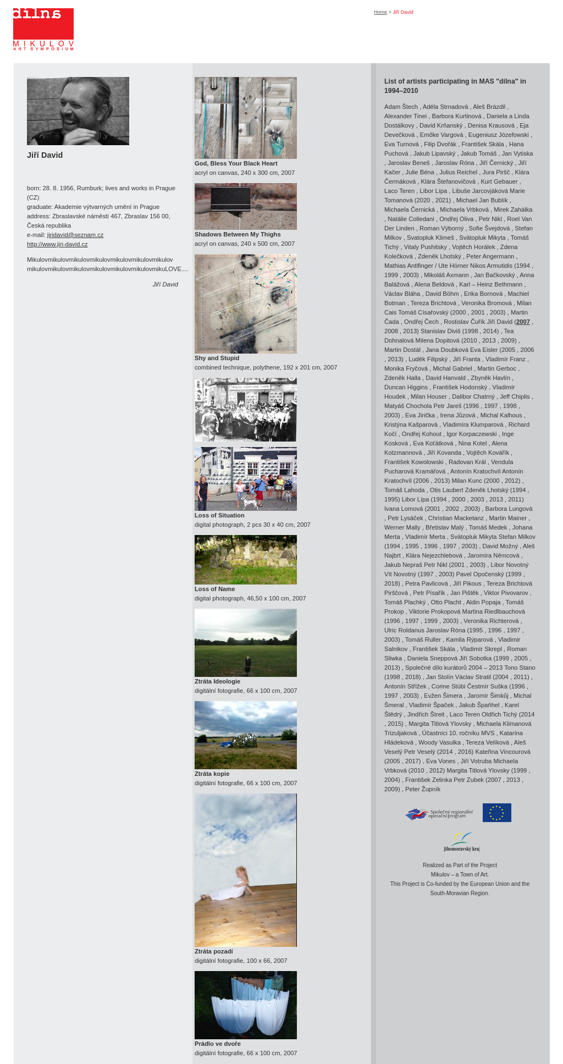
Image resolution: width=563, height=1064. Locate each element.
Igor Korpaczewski (471, 434)
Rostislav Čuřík (464, 321)
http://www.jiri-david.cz (57, 244)
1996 (472, 406)
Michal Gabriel (452, 368)
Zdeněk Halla (402, 377)
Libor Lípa (433, 191)
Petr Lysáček (405, 518)
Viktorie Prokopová (435, 611)
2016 (465, 751)
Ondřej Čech (421, 321)
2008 (391, 331)
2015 (394, 723)
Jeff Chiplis (515, 396)
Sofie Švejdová (489, 228)
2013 (410, 331)
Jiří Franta (466, 359)
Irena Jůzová (457, 415)
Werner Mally (402, 527)
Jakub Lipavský (434, 153)
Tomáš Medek (488, 527)
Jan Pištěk (464, 592)
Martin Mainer (508, 518)
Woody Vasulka (439, 742)
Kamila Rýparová (469, 639)
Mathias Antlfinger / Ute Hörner (426, 265)
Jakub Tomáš (479, 153)
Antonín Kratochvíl (476, 471)
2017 (412, 761)
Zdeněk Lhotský (439, 256)
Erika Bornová (483, 293)
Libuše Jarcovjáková (480, 191)
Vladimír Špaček (431, 705)
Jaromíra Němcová (493, 555)
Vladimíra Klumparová (473, 424)
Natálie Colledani (411, 219)
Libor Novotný (509, 564)
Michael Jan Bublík (482, 200)
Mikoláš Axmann (446, 275)
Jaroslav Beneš (409, 162)
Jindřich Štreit (426, 714)
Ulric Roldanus (404, 630)
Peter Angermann (490, 256)
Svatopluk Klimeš (430, 237)
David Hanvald (446, 377)
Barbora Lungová (509, 508)
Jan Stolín (440, 677)
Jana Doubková (447, 349)
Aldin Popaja (483, 602)
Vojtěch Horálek (473, 247)
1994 (523, 265)
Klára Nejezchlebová (434, 555)
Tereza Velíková (487, 742)
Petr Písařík (429, 592)
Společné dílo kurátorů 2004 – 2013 (454, 667)
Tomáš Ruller (423, 639)
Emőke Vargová (441, 134)
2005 (508, 349)
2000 (459, 312)
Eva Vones (441, 761)
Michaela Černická (409, 209)
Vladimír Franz (505, 359)
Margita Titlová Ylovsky (440, 723)
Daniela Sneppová (432, 658)
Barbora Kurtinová (456, 116)
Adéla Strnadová (445, 106)
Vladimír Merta (425, 536)
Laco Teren (399, 191)
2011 (515, 499)
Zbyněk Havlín (490, 377)
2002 (452, 508)
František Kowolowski (414, 462)
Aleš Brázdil (489, 106)
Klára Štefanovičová (448, 181)
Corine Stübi (449, 686)
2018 (391, 583)
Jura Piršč (496, 172)
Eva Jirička (420, 415)
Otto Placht (446, 602)
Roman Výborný (441, 228)
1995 (391, 499)
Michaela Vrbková (464, 209)
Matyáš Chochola (408, 406)
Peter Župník (422, 789)
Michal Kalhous (501, 415)
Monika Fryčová (406, 368)
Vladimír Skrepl (481, 649)
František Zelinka (428, 779)
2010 (470, 340)
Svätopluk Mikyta (482, 237)
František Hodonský (460, 387)
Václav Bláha (402, 293)
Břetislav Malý (445, 527)
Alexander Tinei (405, 116)
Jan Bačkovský (494, 275)
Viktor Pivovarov (506, 592)
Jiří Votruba (476, 761)
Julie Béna (420, 172)
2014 (490, 331)
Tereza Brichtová (433, 303)
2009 (508, 340)
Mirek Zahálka (513, 209)
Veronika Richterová (490, 621)
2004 (502, 677)
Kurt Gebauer (499, 181)
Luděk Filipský (428, 359)
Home (380, 12)
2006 (527, 349)
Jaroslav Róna (454, 162)
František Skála (483, 144)
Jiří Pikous (467, 583)
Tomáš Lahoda (404, 490)
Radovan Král (467, 462)
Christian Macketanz (456, 518)
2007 (523, 321)
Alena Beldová (434, 284)
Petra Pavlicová (426, 583)
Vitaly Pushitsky (425, 247)
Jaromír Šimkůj (488, 695)
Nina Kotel (473, 443)
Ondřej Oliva (456, 219)
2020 (423, 200)
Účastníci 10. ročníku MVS (458, 733)
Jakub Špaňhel (479, 705)
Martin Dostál (402, 349)
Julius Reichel (458, 172)
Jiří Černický (496, 162)
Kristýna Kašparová (411, 424)
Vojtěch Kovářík (487, 452)
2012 (511, 480)
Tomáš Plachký (405, 602)
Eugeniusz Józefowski (498, 134)
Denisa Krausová (491, 125)
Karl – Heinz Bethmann (490, 284)
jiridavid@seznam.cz (75, 234)
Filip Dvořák (440, 144)
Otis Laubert (446, 490)
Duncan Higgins (406, 387)
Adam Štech (401, 106)
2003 (410, 275)
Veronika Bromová (486, 303)
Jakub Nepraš (403, 564)
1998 (471, 331)
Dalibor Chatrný (473, 396)
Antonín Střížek (405, 686)
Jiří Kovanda (444, 452)
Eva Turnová (401, 144)
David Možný (500, 546)
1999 (391, 275)
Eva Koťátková (433, 443)
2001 (478, 312)
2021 (442, 200)
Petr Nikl (490, 219)
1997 (491, 406)
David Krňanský (441, 125)
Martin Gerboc (496, 368)
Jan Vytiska (517, 153)
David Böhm (442, 293)
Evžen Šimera (443, 695)
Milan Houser (429, 396)
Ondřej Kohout (421, 434)
